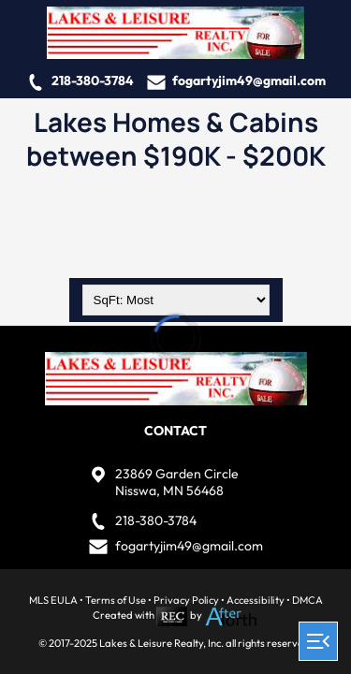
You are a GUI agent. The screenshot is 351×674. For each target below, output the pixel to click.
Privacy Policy (186, 600)
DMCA (307, 600)
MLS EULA (53, 600)
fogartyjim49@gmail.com (249, 80)
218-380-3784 (92, 80)
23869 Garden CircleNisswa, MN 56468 (177, 482)
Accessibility (256, 600)
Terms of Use (115, 600)
